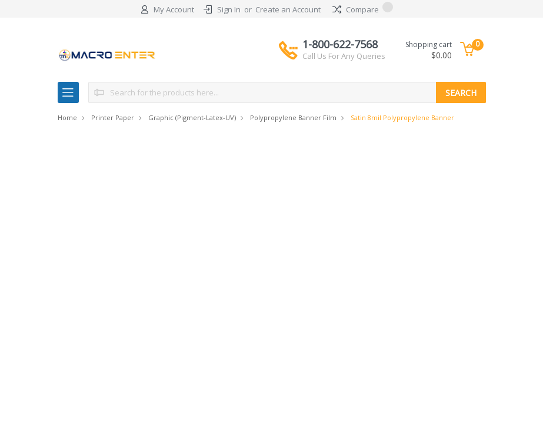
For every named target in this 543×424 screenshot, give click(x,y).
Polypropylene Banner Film (293, 117)
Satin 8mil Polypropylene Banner (402, 117)
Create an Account (288, 9)
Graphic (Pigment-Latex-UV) (192, 117)
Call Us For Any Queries (343, 56)
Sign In (229, 9)
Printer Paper (112, 117)
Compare (362, 9)
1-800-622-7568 (343, 49)
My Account (174, 9)
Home (67, 117)
